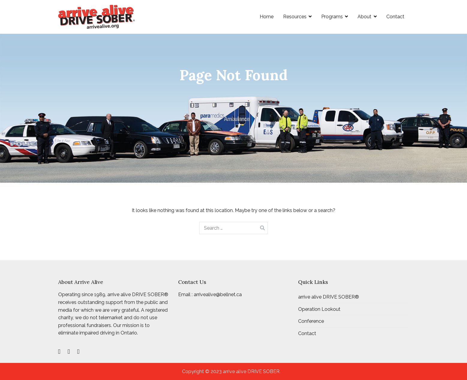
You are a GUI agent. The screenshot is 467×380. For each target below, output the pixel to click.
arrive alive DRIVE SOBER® (328, 297)
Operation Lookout (319, 309)
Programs (332, 16)
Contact (395, 16)
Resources (295, 16)
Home (267, 16)
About (364, 16)
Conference (311, 321)
